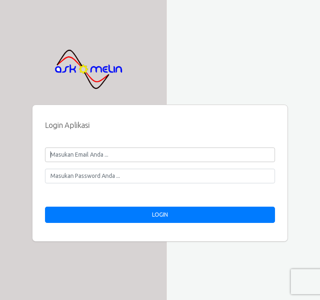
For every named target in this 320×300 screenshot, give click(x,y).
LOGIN (160, 214)
